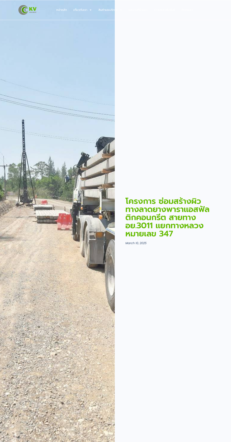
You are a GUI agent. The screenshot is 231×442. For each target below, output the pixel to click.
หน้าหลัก (61, 10)
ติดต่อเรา (187, 10)
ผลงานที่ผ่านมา (138, 10)
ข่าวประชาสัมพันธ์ (164, 10)
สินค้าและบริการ (110, 10)
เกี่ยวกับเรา (82, 10)
